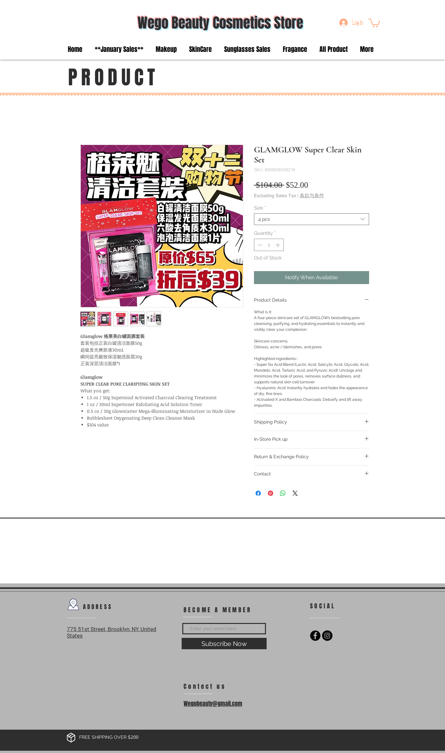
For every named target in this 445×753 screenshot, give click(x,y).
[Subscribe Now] (224, 643)
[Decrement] (259, 245)
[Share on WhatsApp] (283, 493)
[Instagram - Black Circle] (327, 635)
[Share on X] (295, 493)
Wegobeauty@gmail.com (213, 703)
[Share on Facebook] (258, 493)
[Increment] (278, 245)
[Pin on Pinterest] (270, 493)
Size (260, 208)
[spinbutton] (268, 245)
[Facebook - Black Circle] (315, 635)
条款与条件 (312, 195)
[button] (374, 22)
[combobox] (311, 219)
